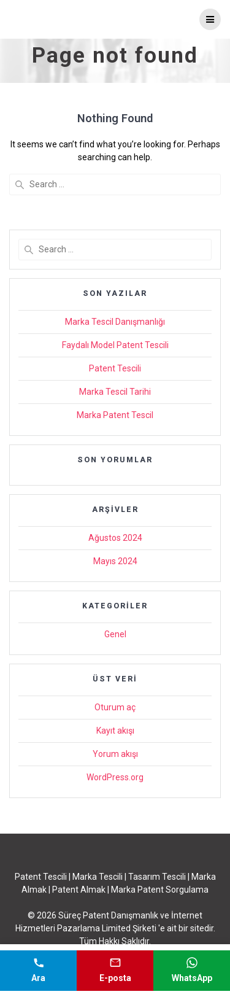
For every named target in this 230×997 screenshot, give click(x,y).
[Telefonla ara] (38, 970)
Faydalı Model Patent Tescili (115, 345)
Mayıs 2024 (115, 561)
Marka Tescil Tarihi (115, 392)
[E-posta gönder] (115, 970)
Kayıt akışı (115, 730)
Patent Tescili (115, 368)
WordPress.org (115, 777)
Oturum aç (115, 707)
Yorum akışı (115, 754)
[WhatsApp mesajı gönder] (191, 970)
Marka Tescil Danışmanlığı (115, 322)
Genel (115, 634)
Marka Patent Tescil (115, 415)
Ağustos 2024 (115, 538)
